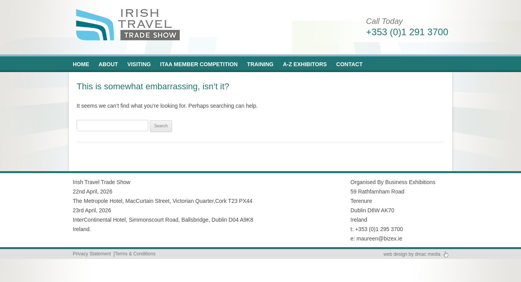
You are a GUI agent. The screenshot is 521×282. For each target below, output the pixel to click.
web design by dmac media (412, 254)
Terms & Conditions (135, 254)
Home (81, 64)
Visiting (139, 64)
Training (260, 64)
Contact (349, 64)
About (108, 64)
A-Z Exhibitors (305, 64)
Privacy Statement (92, 254)
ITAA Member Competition (198, 64)
